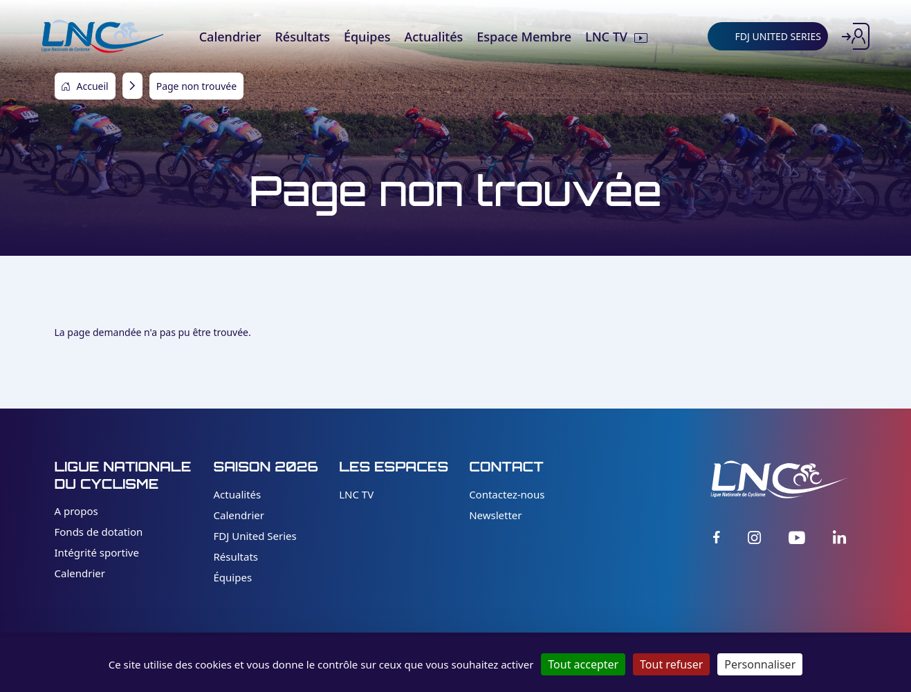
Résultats (236, 556)
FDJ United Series (255, 536)
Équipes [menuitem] (367, 36)
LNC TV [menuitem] (606, 36)
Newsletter (495, 515)
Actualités (237, 494)
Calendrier (80, 573)
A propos (76, 511)
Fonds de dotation (99, 532)
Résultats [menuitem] (302, 36)
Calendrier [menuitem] (230, 36)
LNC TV (356, 494)
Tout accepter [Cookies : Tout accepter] (583, 664)
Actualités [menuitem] (433, 36)
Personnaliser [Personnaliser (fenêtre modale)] (759, 664)
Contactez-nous (506, 494)
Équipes (233, 577)
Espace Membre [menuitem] (524, 36)
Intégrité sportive (97, 552)
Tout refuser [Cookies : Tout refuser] (671, 664)
